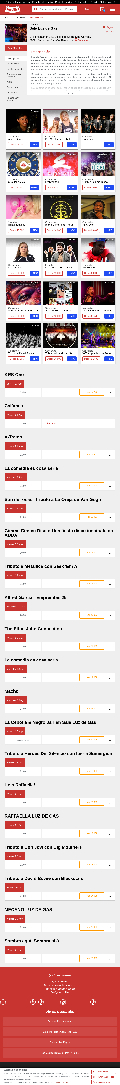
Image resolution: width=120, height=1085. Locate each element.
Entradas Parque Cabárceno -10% (60, 1032)
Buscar (88, 9)
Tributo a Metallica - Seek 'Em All (64, 352)
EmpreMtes (61, 180)
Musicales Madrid (63, 2)
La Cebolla (23, 266)
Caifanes (98, 138)
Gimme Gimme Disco (98, 180)
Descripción (13, 58)
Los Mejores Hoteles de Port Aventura (60, 1053)
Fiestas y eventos (15, 69)
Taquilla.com (11, 7)
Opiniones (12, 92)
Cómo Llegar (13, 87)
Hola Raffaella (23, 223)
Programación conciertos (14, 75)
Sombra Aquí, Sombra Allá (23, 309)
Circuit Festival (23, 180)
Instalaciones (13, 64)
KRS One (98, 223)
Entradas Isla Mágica (42, 2)
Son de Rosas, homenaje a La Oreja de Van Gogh (74, 309)
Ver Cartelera (15, 48)
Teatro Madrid (81, 2)
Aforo (9, 82)
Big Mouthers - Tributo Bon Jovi (63, 138)
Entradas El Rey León (101, 2)
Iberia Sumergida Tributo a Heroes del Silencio (72, 223)
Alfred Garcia (23, 138)
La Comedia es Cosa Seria (61, 266)
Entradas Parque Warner (18, 2)
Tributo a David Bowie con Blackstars (30, 352)
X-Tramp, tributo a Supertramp (100, 352)
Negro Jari (98, 266)
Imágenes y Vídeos (13, 99)
